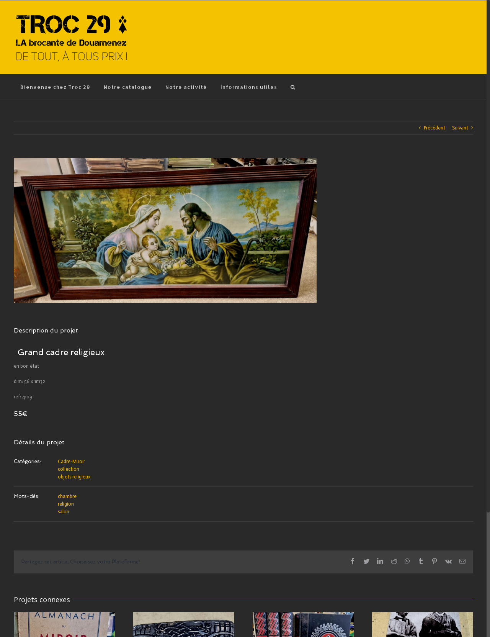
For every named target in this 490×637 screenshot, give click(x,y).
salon (63, 511)
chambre (67, 496)
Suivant (460, 128)
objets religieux (74, 477)
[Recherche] (293, 87)
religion (66, 504)
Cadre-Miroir (71, 461)
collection (68, 469)
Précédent (434, 128)
